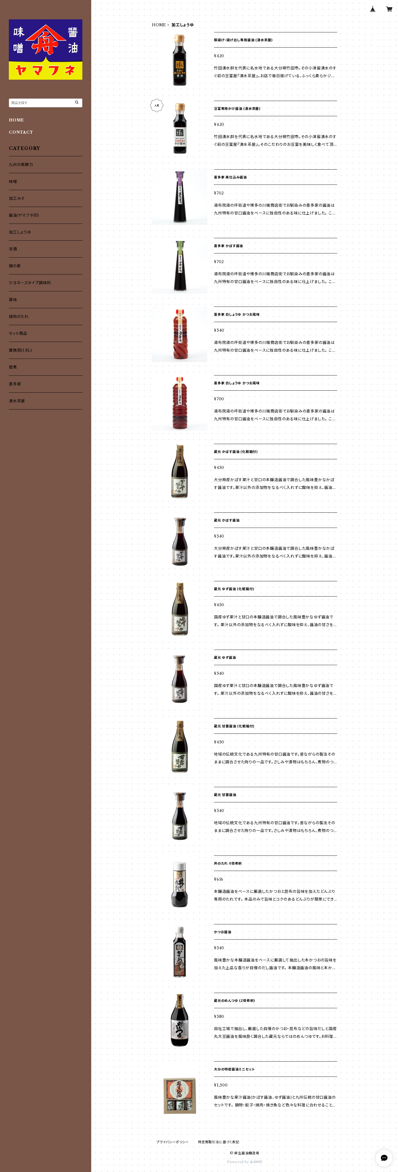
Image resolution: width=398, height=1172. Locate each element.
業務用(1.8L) (20, 350)
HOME (159, 24)
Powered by (244, 1162)
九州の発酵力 (21, 164)
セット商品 (18, 333)
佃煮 (13, 367)
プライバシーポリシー (172, 1142)
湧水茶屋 (17, 400)
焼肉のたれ (19, 316)
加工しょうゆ (20, 232)
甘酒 (13, 249)
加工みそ (17, 198)
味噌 (13, 181)
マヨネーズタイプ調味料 (30, 282)
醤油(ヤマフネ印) (24, 215)
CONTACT (21, 132)
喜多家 (15, 384)
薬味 (13, 299)
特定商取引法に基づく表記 (218, 1142)
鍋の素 (15, 265)
